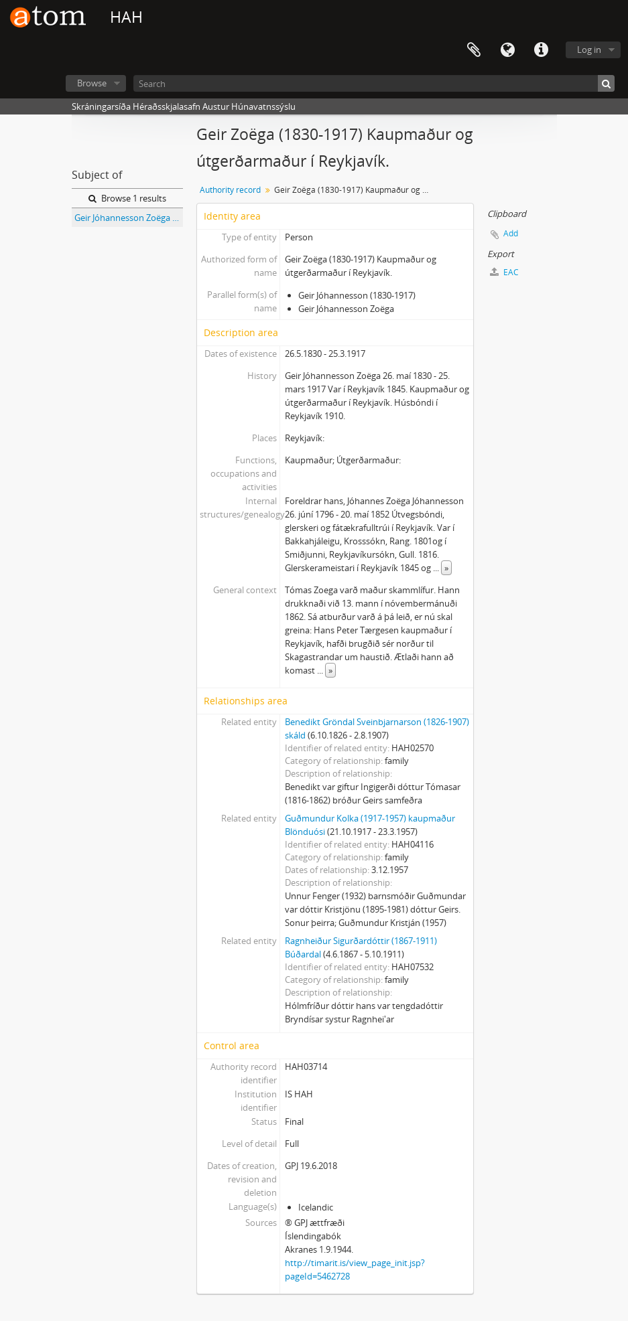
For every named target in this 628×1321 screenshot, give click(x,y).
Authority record (230, 190)
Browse (92, 83)
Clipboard (474, 50)
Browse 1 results (127, 198)
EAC (504, 272)
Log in (589, 50)
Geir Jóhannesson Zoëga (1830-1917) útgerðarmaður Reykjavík (128, 218)
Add (510, 233)
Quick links (541, 50)
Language (507, 50)
